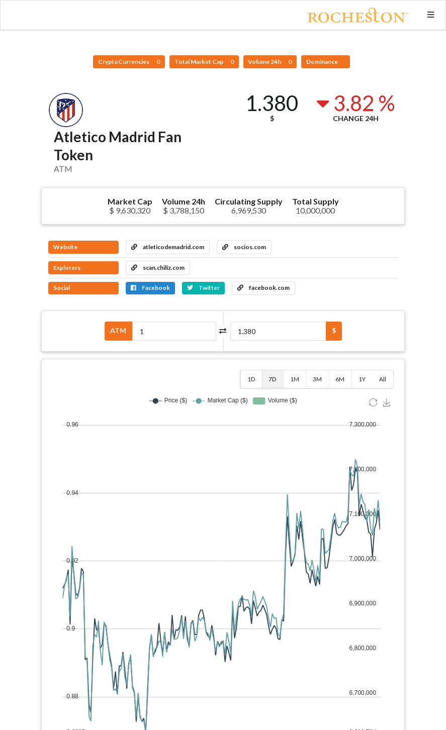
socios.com (244, 247)
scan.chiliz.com (158, 267)
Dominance (322, 61)
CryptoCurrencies (129, 61)
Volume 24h (270, 61)
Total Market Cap (204, 61)
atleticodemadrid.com (167, 247)
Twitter (203, 287)
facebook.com (263, 287)
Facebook (150, 287)
